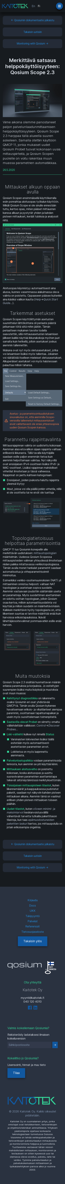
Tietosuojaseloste (32, 931)
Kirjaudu (33, 900)
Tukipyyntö (32, 916)
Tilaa (16, 1073)
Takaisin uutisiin (32, 32)
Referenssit (32, 926)
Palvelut (33, 921)
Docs (32, 905)
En (33, 6)
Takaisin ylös (32, 941)
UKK (33, 910)
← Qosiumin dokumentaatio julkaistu (32, 20)
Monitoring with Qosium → (32, 43)
